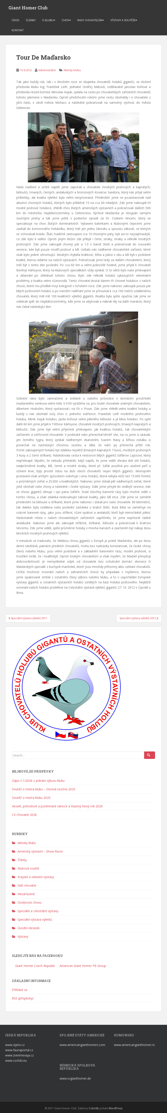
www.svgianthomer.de (75, 1078)
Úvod (15, 20)
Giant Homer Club (28, 7)
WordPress (115, 1108)
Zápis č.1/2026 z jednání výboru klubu (38, 781)
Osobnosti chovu (30, 902)
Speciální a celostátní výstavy (38, 911)
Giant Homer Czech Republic (34, 966)
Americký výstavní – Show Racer (40, 851)
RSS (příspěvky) (22, 998)
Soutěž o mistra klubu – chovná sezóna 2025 (43, 789)
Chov (65, 20)
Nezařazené (26, 894)
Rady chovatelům (89, 20)
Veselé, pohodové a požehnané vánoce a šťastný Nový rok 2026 (57, 806)
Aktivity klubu (72, 70)
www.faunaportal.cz (19, 1050)
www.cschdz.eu (16, 1060)
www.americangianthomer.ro (134, 1045)
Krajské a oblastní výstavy (36, 877)
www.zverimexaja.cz (19, 1055)
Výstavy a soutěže (122, 20)
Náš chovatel (27, 885)
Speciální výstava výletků (35, 919)
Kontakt (18, 30)
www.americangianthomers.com (83, 1045)
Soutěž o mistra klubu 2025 (31, 798)
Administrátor (47, 70)
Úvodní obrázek (29, 928)
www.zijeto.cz (15, 1045)
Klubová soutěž (28, 868)
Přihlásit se (19, 990)
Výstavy (23, 936)
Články (31, 20)
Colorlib (94, 1108)
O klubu (47, 20)
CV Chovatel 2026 (24, 815)
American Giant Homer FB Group (82, 966)
